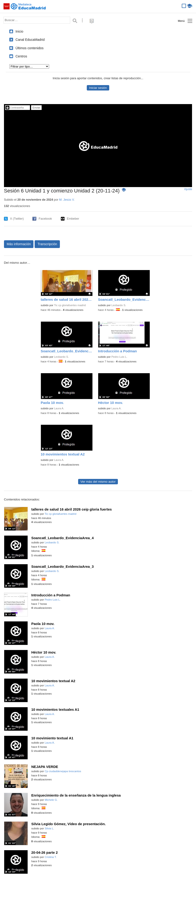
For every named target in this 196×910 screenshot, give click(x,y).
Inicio (19, 31)
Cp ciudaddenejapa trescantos (63, 771)
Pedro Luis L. (119, 356)
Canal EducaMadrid (30, 39)
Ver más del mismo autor (98, 481)
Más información (19, 244)
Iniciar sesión (98, 88)
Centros (21, 56)
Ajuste (188, 189)
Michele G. (51, 799)
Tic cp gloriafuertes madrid (70, 305)
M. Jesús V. (67, 199)
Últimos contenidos (29, 48)
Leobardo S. (118, 305)
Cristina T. (51, 857)
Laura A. (59, 408)
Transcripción (47, 244)
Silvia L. (49, 828)
